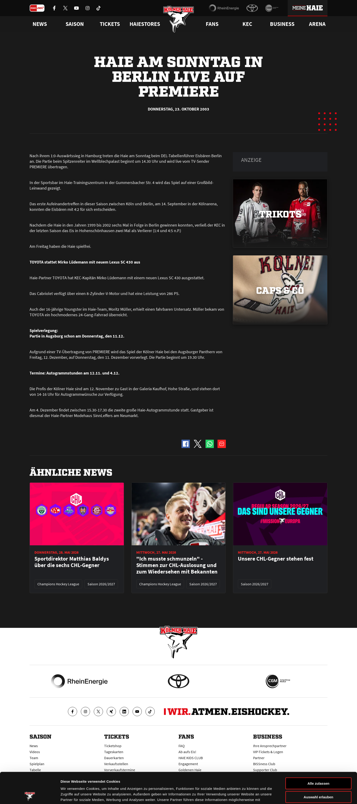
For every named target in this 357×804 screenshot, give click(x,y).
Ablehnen (318, 779)
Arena (317, 24)
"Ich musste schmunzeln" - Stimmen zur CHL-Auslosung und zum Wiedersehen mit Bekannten (177, 565)
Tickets (110, 24)
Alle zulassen (318, 752)
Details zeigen (245, 795)
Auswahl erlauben (318, 766)
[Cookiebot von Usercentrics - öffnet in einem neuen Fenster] (30, 795)
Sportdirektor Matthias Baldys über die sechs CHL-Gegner (71, 561)
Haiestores (145, 24)
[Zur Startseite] (178, 19)
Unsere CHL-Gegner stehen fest (275, 558)
